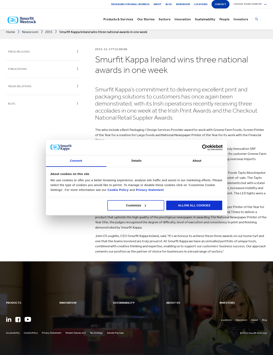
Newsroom (183, 4)
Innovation (182, 19)
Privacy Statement (149, 190)
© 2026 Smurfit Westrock (253, 333)
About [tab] (197, 160)
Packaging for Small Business (130, 4)
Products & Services (118, 19)
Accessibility (13, 332)
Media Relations (19, 86)
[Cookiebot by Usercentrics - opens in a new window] (205, 147)
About (158, 4)
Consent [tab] (76, 160)
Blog (169, 4)
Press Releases (19, 51)
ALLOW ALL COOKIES (194, 205)
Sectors (164, 19)
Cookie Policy (118, 190)
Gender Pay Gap (115, 332)
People (224, 19)
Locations (201, 4)
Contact (220, 4)
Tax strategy (96, 332)
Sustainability (205, 19)
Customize (136, 205)
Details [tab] (137, 160)
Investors (241, 19)
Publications (17, 69)
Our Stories (146, 19)
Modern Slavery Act (75, 332)
